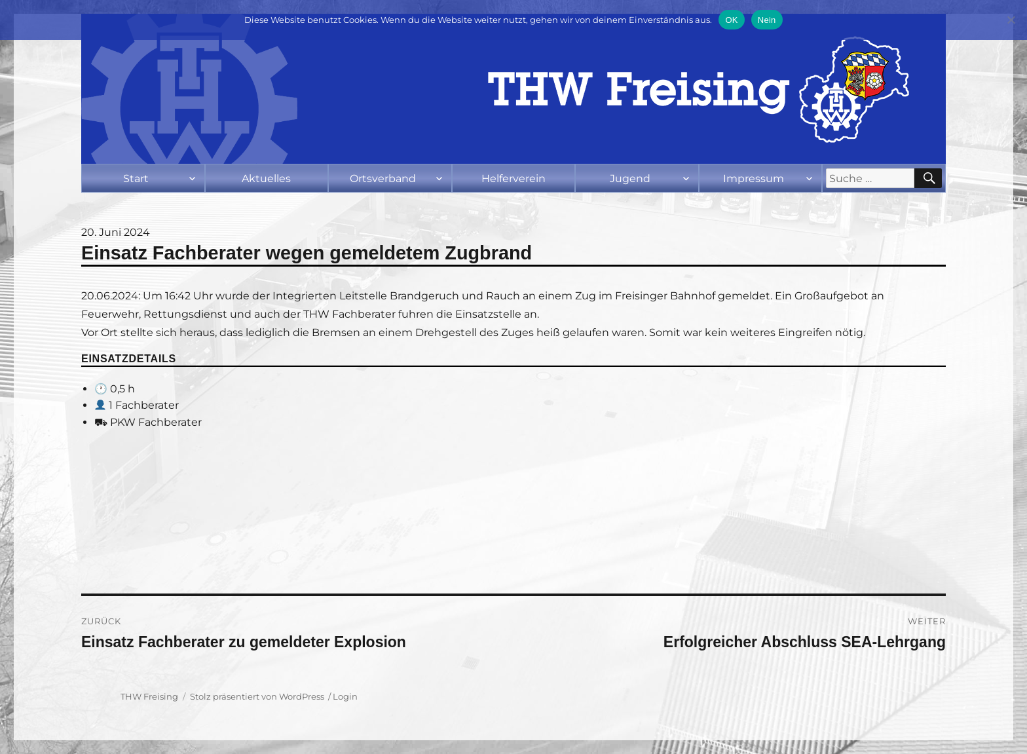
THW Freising (149, 696)
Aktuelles (266, 178)
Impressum (753, 178)
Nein (767, 20)
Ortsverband (383, 178)
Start (136, 178)
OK (731, 20)
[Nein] (1010, 19)
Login (345, 696)
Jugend (630, 178)
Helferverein (513, 178)
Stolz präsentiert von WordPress (257, 696)
